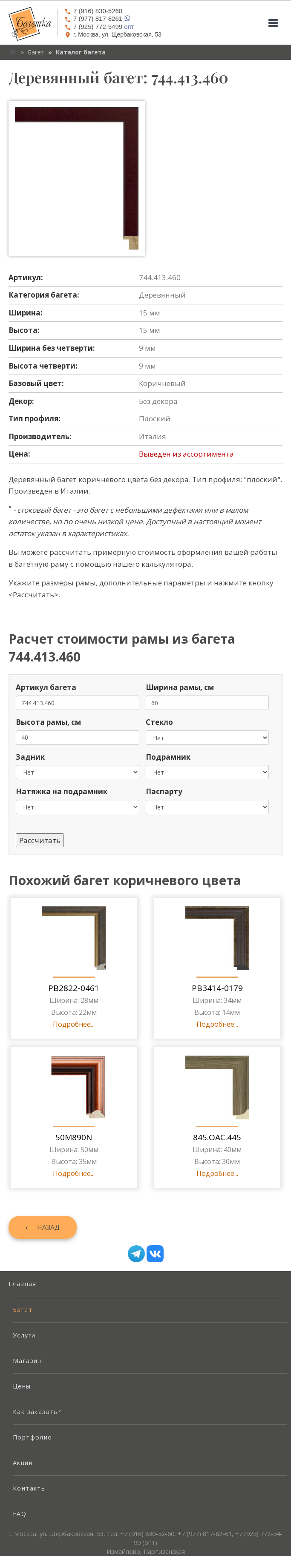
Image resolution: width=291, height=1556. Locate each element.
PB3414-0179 (217, 988)
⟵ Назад (43, 1227)
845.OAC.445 (217, 1137)
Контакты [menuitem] (29, 1488)
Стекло (159, 722)
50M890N (73, 1137)
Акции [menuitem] (23, 1463)
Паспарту (164, 791)
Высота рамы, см (48, 722)
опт (99, 26)
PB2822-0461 (73, 988)
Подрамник (168, 757)
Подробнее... (74, 1024)
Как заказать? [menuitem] (37, 1412)
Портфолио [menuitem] (32, 1437)
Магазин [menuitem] (27, 1361)
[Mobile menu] (273, 23)
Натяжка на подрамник (61, 791)
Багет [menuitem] (22, 1310)
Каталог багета (81, 52)
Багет (36, 52)
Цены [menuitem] (22, 1386)
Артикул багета (46, 687)
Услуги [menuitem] (24, 1335)
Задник (30, 757)
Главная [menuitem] (23, 1284)
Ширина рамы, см (180, 687)
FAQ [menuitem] (19, 1514)
